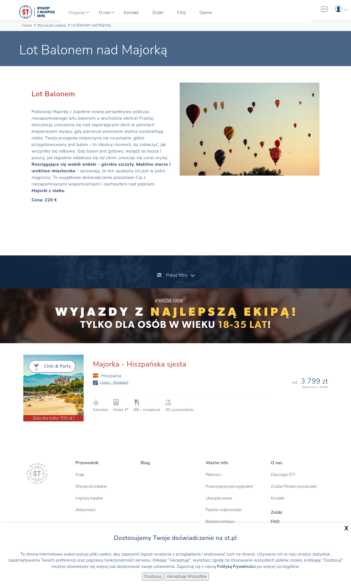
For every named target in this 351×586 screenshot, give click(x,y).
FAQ (275, 522)
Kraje (79, 474)
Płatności (213, 474)
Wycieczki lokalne (91, 486)
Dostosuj (152, 576)
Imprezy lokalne (89, 498)
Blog (145, 463)
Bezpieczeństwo (220, 521)
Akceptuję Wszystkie (187, 576)
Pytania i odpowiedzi (224, 510)
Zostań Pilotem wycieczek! (294, 486)
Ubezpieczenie (219, 498)
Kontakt (277, 498)
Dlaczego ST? (283, 474)
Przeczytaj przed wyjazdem (229, 486)
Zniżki (276, 512)
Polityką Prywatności (236, 566)
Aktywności (85, 510)
